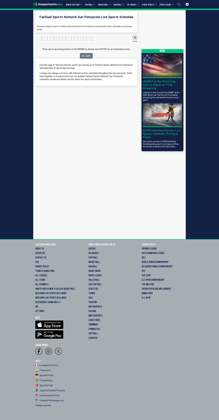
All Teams (40, 280)
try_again (86, 55)
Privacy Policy (42, 266)
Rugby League (95, 275)
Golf (91, 297)
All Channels (41, 284)
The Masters (148, 284)
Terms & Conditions (44, 271)
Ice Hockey (94, 253)
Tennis (92, 293)
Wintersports (95, 315)
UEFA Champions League (153, 253)
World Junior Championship (155, 262)
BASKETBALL (103, 4)
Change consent (43, 405)
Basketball (94, 262)
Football (93, 257)
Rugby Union (94, 271)
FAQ (37, 262)
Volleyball (94, 280)
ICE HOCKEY (131, 4)
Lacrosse (93, 338)
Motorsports (95, 306)
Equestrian (94, 320)
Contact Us (40, 257)
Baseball (93, 266)
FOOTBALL (89, 4)
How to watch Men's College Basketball (55, 289)
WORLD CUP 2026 (72, 4)
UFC (143, 271)
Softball (93, 333)
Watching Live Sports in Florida (50, 293)
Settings (39, 311)
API (36, 306)
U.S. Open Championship (153, 280)
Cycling (92, 311)
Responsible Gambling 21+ (48, 302)
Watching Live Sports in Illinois (50, 297)
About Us (39, 248)
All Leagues (41, 275)
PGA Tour (146, 275)
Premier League (149, 248)
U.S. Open (146, 297)
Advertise (40, 253)
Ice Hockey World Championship (157, 266)
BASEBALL (118, 4)
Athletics (93, 289)
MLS (144, 257)
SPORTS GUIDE (165, 4)
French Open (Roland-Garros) (156, 289)
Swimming (93, 324)
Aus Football (95, 284)
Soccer (92, 248)
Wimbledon (147, 293)
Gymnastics (94, 329)
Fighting (93, 302)
